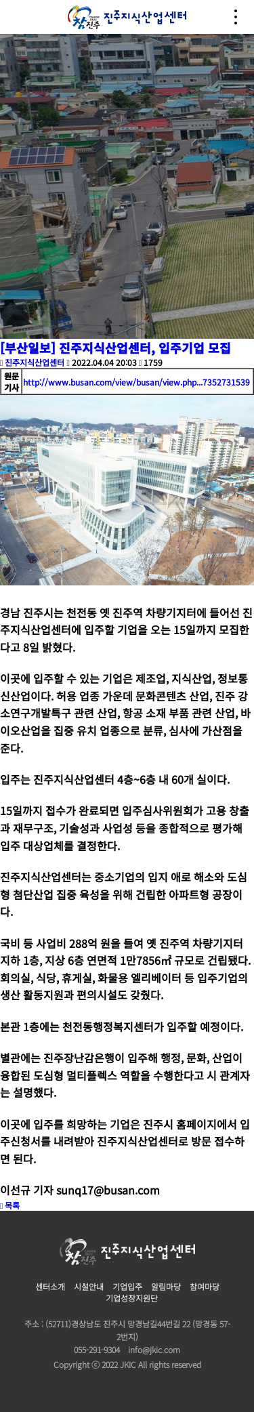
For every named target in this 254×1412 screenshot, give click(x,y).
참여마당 (204, 1286)
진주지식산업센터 (34, 362)
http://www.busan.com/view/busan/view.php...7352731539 (136, 382)
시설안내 (89, 1286)
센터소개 (50, 1286)
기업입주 (127, 1286)
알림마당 (166, 1286)
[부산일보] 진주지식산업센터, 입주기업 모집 (115, 347)
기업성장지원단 (132, 1298)
